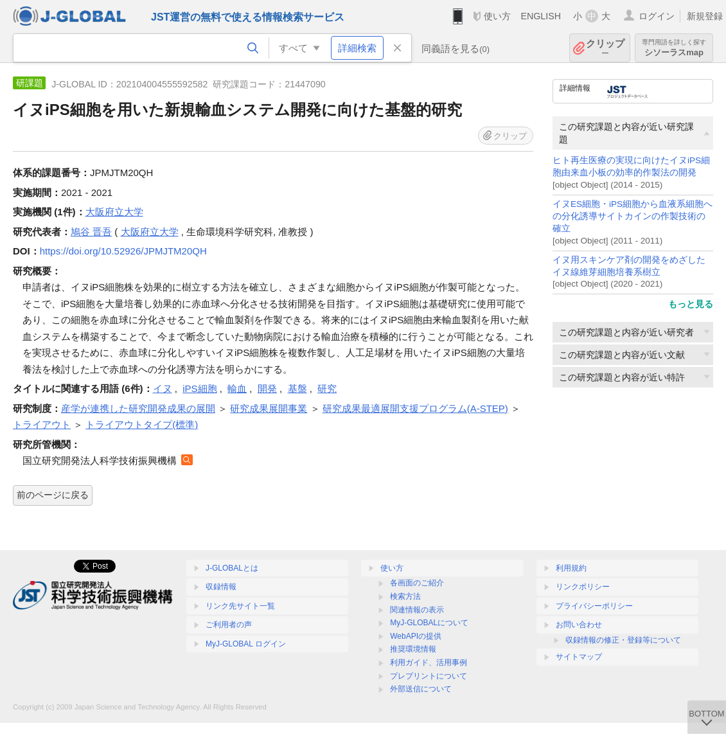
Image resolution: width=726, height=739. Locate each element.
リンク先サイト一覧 (240, 605)
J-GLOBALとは (232, 568)
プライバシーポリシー (594, 605)
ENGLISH (540, 16)
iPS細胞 (199, 388)
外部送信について (421, 688)
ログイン (657, 16)
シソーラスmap (674, 48)
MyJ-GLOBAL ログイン (246, 643)
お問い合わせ (579, 624)
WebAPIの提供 (415, 636)
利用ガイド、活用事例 (428, 662)
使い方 (497, 16)
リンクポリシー (583, 586)
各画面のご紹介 (417, 582)
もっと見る (690, 304)
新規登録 (705, 16)
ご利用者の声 (229, 624)
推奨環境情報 (413, 649)
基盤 (297, 388)
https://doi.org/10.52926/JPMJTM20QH (123, 250)
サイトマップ (579, 656)
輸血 (237, 388)
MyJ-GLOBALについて (429, 622)
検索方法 (405, 596)
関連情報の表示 (417, 609)
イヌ (162, 388)
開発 (267, 388)
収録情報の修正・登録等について (623, 640)
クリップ (605, 48)
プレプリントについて (428, 676)
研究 (327, 388)
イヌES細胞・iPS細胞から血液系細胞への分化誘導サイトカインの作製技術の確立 (633, 216)
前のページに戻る (53, 495)
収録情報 (221, 586)
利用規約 (571, 568)
